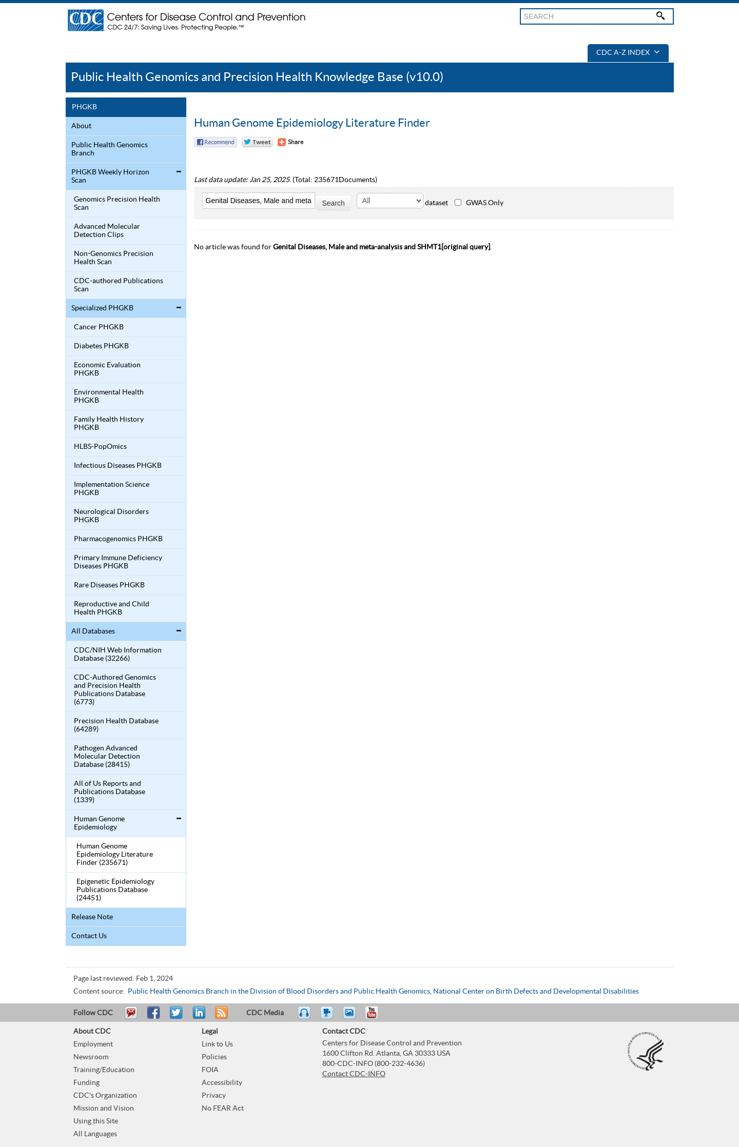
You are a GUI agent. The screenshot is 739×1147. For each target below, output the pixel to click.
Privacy (214, 1095)
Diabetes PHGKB (101, 346)
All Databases (93, 631)
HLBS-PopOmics (100, 446)
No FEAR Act (223, 1108)
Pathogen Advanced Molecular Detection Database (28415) (107, 756)
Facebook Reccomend (215, 142)
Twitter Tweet (257, 142)
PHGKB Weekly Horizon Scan (110, 176)
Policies (214, 1057)
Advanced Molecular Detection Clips (107, 231)
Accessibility (222, 1082)
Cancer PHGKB (99, 327)
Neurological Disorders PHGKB (111, 516)
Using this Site (95, 1121)
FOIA (210, 1070)
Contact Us (89, 936)
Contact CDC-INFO (353, 1074)
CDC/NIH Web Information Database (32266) (118, 654)
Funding (86, 1082)
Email (131, 1017)
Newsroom (90, 1057)
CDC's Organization (105, 1095)
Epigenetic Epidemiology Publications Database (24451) (115, 890)
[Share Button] (290, 142)
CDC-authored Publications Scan (118, 285)
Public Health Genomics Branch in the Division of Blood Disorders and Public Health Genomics (279, 991)
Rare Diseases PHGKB (109, 585)
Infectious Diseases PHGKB (118, 465)
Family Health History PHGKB (109, 423)
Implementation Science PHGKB (111, 489)
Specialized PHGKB (102, 308)
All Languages (95, 1134)
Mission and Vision (103, 1108)
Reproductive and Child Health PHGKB (111, 608)
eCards (351, 1017)
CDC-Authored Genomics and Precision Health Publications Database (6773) (115, 690)
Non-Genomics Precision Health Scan (113, 258)
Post (197, 1017)
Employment (93, 1044)
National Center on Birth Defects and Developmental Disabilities (536, 991)
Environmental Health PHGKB (109, 396)
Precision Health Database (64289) (116, 725)
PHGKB (84, 107)
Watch (328, 1017)
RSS (220, 1017)
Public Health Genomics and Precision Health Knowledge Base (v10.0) (257, 77)
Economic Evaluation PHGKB (107, 369)
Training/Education (103, 1070)
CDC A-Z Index (628, 52)
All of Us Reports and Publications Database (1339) (109, 792)
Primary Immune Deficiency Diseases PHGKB (118, 562)
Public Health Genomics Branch (109, 149)
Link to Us (217, 1044)
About (81, 126)
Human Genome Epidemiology (99, 823)
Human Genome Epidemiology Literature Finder (312, 123)
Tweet (176, 1017)
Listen (304, 1017)
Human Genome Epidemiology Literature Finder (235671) (114, 854)
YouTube (377, 1017)
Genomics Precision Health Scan (117, 203)
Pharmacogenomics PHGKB (118, 539)
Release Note (92, 917)
